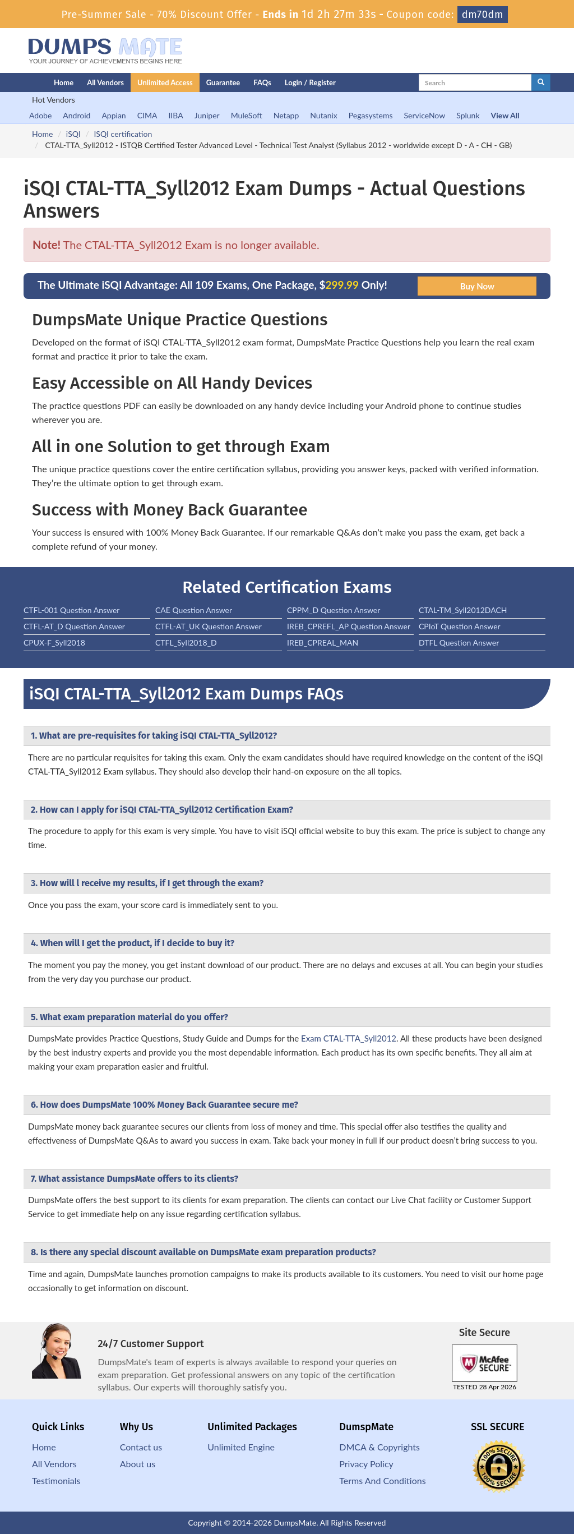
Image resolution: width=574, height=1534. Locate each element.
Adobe (40, 115)
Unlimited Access (165, 82)
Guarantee (223, 82)
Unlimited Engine (241, 1446)
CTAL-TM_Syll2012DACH (463, 610)
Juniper (207, 115)
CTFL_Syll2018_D (186, 642)
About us (137, 1463)
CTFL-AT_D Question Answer (74, 626)
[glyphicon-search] (540, 82)
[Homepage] (16, 82)
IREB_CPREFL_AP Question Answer (348, 626)
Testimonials (56, 1480)
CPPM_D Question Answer (333, 610)
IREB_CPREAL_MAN (322, 642)
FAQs (262, 82)
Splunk (467, 115)
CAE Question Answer (193, 610)
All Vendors (105, 82)
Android (76, 115)
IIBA (175, 115)
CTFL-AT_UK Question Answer (208, 626)
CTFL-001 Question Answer (71, 610)
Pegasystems (371, 115)
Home (63, 82)
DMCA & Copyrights (379, 1446)
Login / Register (310, 82)
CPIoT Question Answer (460, 626)
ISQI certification (123, 134)
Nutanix (323, 115)
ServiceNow (425, 115)
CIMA (147, 115)
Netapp (286, 115)
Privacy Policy (366, 1463)
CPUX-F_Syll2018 (54, 642)
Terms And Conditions (382, 1480)
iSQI (73, 134)
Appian (113, 115)
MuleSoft (246, 115)
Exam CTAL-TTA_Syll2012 (348, 1038)
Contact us (141, 1446)
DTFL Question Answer (459, 642)
